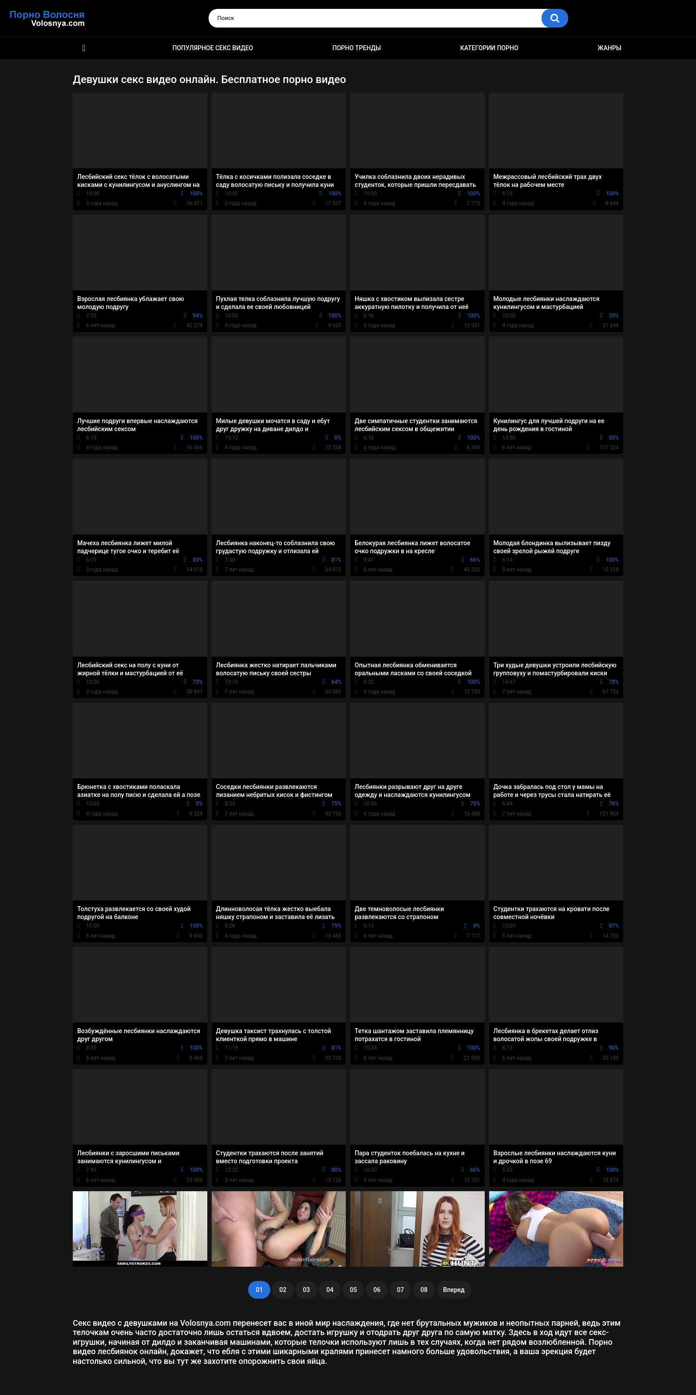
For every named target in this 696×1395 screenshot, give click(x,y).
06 (376, 1289)
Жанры (609, 48)
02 (282, 1289)
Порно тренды (356, 48)
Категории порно (489, 48)
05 (353, 1289)
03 (306, 1289)
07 (400, 1289)
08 (423, 1289)
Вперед (453, 1289)
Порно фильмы (84, 48)
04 (329, 1289)
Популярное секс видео (213, 48)
